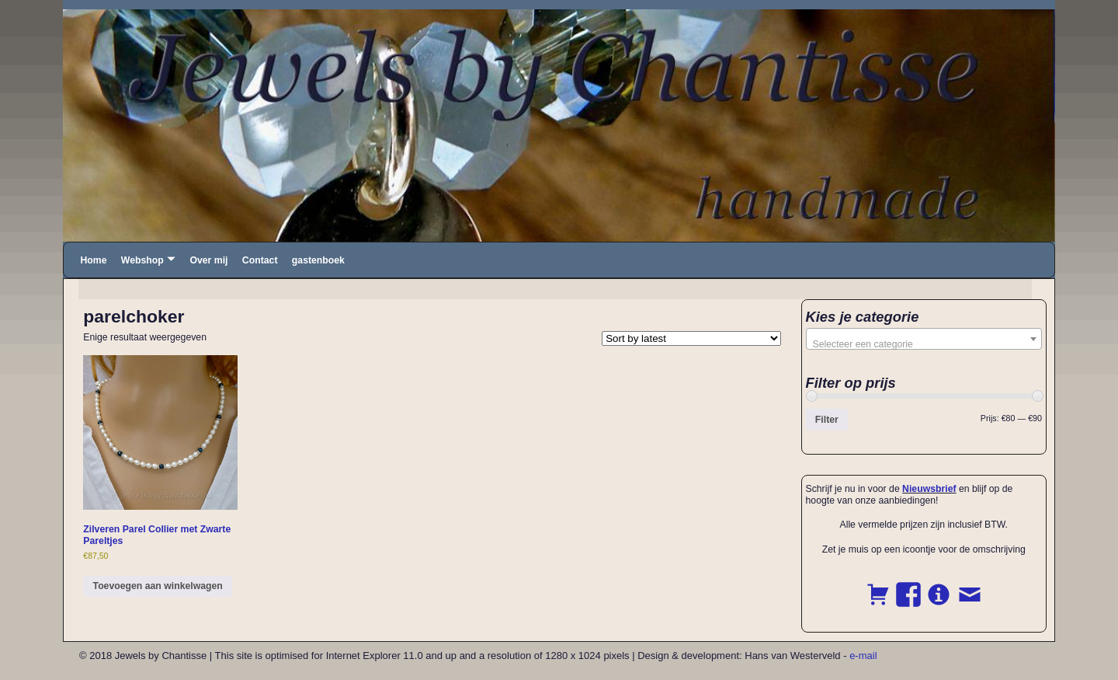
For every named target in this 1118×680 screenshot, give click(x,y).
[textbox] (924, 344)
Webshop (142, 260)
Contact (260, 260)
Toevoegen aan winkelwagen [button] (158, 586)
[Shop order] (691, 338)
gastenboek (318, 260)
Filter (826, 419)
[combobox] (924, 339)
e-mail (863, 655)
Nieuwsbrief (929, 488)
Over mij (208, 260)
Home (93, 260)
